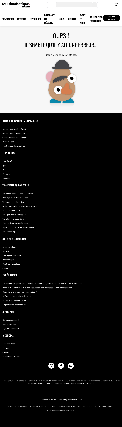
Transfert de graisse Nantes (13, 219)
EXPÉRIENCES (35, 19)
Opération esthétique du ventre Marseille (19, 206)
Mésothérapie (8, 260)
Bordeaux (6, 178)
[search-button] (94, 4)
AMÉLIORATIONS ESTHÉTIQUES (96, 19)
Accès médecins (9, 344)
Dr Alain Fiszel (8, 142)
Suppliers (6, 352)
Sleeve (5, 268)
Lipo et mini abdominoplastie (14, 300)
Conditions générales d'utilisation (59, 410)
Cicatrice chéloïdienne (11, 264)
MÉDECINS (21, 19)
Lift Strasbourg (8, 231)
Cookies (52, 407)
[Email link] (71, 366)
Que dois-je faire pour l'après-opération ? (19, 292)
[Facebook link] (61, 366)
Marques (6, 348)
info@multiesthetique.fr (72, 399)
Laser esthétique (9, 247)
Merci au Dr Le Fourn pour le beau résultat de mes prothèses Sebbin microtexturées (37, 288)
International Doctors (11, 356)
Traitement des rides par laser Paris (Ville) (19, 193)
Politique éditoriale (103, 407)
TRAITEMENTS (8, 19)
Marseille (6, 174)
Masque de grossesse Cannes (15, 223)
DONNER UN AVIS (111, 18)
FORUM (62, 19)
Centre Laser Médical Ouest (14, 129)
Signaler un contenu (10, 328)
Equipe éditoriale (9, 324)
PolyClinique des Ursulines (13, 146)
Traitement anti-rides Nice (13, 202)
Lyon (4, 165)
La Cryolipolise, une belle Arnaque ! (17, 296)
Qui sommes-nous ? (10, 320)
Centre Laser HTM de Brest (13, 133)
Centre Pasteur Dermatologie (14, 137)
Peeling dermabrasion (11, 255)
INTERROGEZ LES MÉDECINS (49, 19)
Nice (4, 170)
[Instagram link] (51, 366)
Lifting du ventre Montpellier (14, 215)
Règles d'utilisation (38, 407)
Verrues (5, 251)
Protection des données (17, 407)
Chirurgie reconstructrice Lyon (15, 198)
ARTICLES (72, 19)
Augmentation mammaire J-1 (14, 304)
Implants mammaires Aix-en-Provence (18, 227)
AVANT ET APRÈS (82, 19)
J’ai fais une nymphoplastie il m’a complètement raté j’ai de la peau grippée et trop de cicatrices (42, 283)
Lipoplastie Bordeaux (11, 210)
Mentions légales (85, 407)
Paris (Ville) (7, 161)
